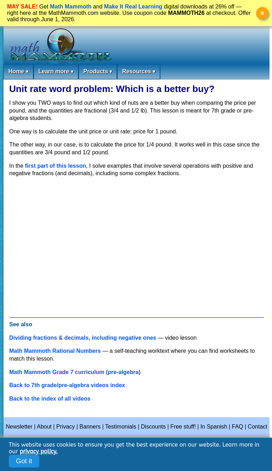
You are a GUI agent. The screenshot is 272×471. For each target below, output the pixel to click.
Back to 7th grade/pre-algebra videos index (67, 385)
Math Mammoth (70, 7)
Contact (257, 427)
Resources (138, 71)
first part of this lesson (55, 166)
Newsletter (19, 427)
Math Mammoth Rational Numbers (55, 351)
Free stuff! (183, 427)
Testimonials (120, 427)
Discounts (153, 427)
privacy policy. (38, 451)
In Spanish (213, 427)
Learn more (55, 71)
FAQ (237, 427)
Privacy (65, 427)
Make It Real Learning (133, 7)
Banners (90, 427)
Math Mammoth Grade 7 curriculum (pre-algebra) (75, 372)
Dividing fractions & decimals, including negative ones (82, 338)
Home (18, 71)
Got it (24, 461)
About (44, 427)
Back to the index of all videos (49, 399)
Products (97, 71)
